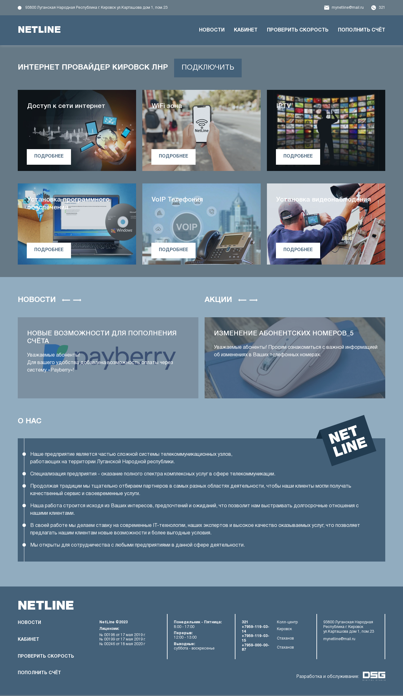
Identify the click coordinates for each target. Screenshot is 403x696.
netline (40, 30)
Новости (212, 30)
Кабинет (246, 30)
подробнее (49, 157)
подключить (209, 68)
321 (382, 7)
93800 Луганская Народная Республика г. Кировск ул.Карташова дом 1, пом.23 (96, 7)
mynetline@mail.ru (348, 7)
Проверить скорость (298, 30)
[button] (66, 300)
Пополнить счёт (361, 30)
